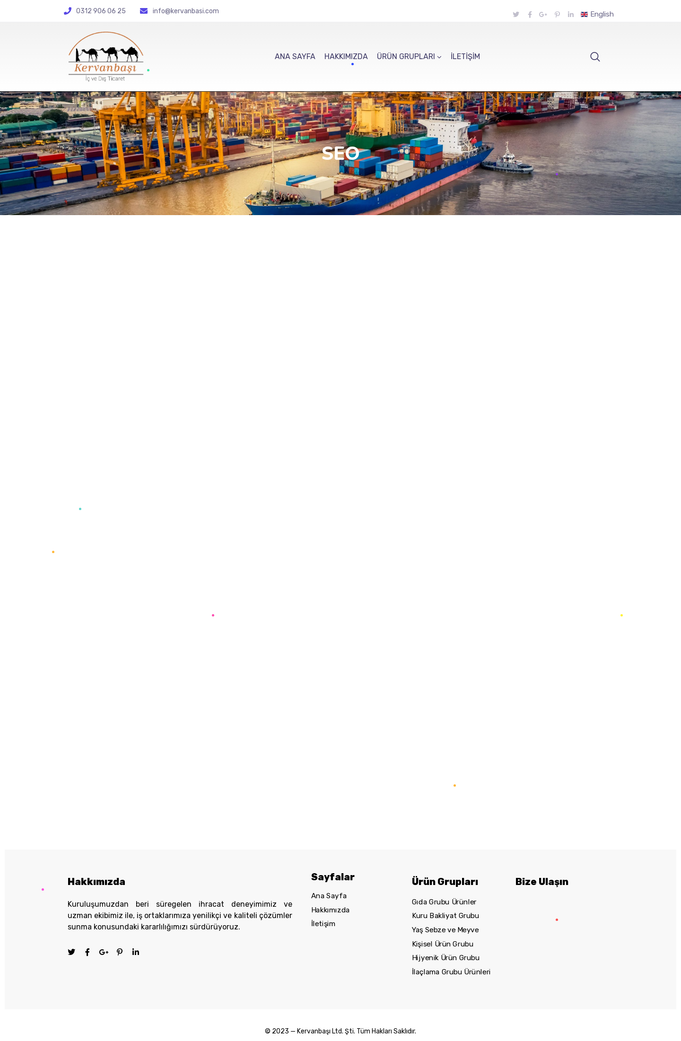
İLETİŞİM (465, 56)
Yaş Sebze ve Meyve (445, 930)
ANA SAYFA (295, 56)
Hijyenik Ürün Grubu (446, 958)
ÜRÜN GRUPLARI (406, 56)
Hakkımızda (330, 910)
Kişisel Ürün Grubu (442, 944)
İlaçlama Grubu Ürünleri (451, 972)
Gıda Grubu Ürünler (444, 902)
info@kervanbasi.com (186, 11)
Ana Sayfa (329, 896)
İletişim (323, 924)
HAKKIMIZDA (346, 56)
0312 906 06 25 (101, 11)
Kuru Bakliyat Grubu (446, 915)
